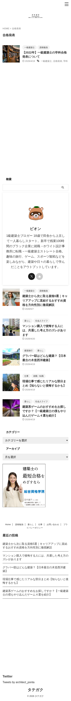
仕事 (40, 524)
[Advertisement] (35, 138)
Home (8, 524)
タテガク (35, 690)
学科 (65, 61)
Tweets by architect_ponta (18, 682)
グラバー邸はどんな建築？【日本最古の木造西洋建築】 (34, 569)
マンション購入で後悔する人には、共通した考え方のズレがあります (44, 330)
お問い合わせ (53, 524)
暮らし (31, 524)
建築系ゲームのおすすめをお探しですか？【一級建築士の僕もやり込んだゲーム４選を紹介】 (44, 411)
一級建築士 (46, 61)
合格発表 (57, 61)
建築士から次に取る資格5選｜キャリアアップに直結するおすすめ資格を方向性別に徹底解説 (45, 300)
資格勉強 (19, 524)
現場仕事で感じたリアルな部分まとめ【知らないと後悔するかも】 (35, 581)
